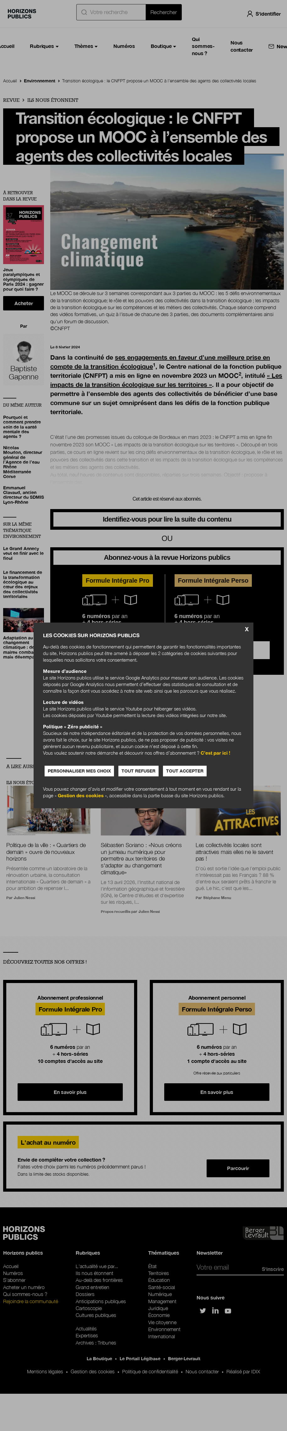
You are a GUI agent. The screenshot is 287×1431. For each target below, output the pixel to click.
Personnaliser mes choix (79, 771)
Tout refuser (138, 771)
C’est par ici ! (215, 753)
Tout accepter (184, 771)
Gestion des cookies (81, 796)
